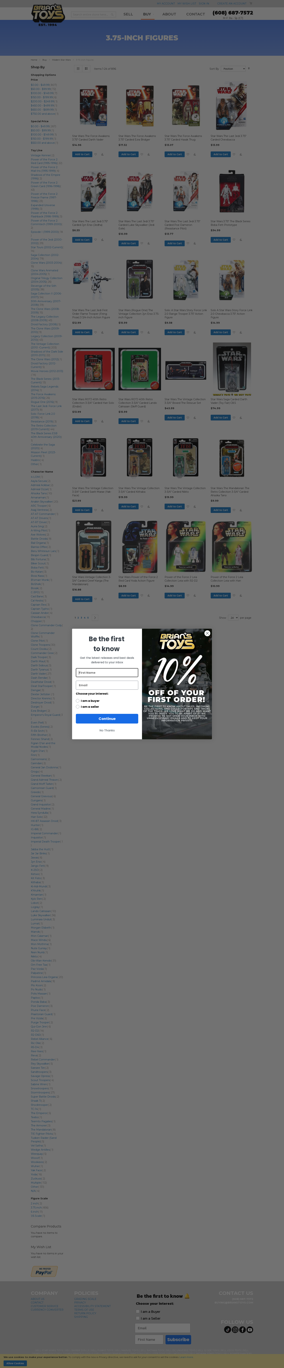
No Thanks (107, 730)
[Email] (107, 685)
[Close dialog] (207, 633)
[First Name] (107, 672)
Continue (107, 718)
